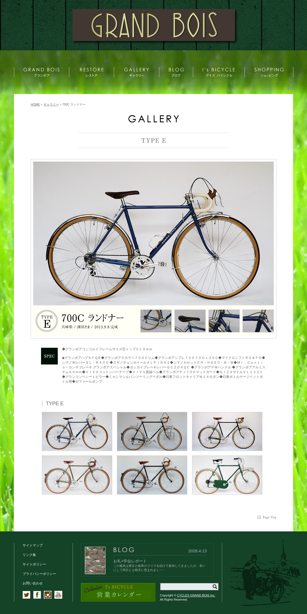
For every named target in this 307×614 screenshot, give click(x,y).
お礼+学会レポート (130, 561)
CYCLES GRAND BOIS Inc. (196, 595)
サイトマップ (33, 545)
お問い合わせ (33, 583)
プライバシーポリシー (39, 574)
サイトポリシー (34, 564)
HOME (35, 104)
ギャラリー (51, 104)
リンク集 (29, 555)
